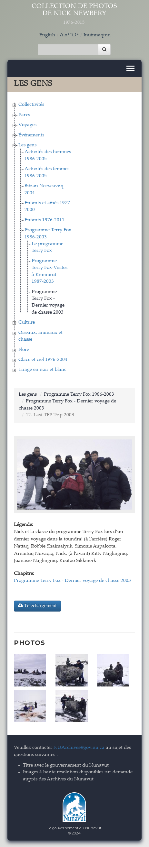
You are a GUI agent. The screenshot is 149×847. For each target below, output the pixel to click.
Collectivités (31, 104)
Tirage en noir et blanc (42, 369)
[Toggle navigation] (130, 68)
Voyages (27, 125)
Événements (31, 135)
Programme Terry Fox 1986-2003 (79, 394)
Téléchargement (37, 605)
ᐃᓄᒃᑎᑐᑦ (69, 35)
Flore (23, 349)
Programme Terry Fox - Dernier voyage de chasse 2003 (72, 580)
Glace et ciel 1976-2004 (42, 359)
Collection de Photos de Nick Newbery (74, 14)
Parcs (24, 115)
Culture (26, 322)
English (47, 35)
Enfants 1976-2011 (45, 220)
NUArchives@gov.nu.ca (79, 747)
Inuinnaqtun (97, 35)
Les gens (27, 145)
